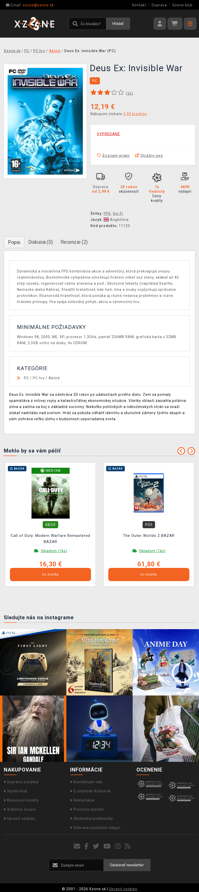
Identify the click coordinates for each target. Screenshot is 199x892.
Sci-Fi (118, 213)
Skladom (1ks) (54, 551)
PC (26, 378)
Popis (14, 242)
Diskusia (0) (40, 242)
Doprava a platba (21, 782)
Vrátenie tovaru (20, 809)
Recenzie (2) (74, 242)
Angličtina (116, 220)
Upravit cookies (19, 819)
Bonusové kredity (21, 800)
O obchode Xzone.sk (90, 791)
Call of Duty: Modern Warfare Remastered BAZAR (50, 538)
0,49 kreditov (135, 114)
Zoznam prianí (113, 155)
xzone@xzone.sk (30, 5)
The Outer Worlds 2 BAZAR (149, 535)
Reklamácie (82, 800)
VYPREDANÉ (108, 134)
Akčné (54, 378)
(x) (129, 93)
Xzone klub (182, 5)
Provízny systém (87, 809)
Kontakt (139, 5)
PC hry (39, 378)
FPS (107, 213)
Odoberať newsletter (127, 865)
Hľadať (118, 23)
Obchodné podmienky (91, 819)
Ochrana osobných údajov (95, 828)
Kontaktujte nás (86, 782)
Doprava (159, 5)
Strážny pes (149, 155)
